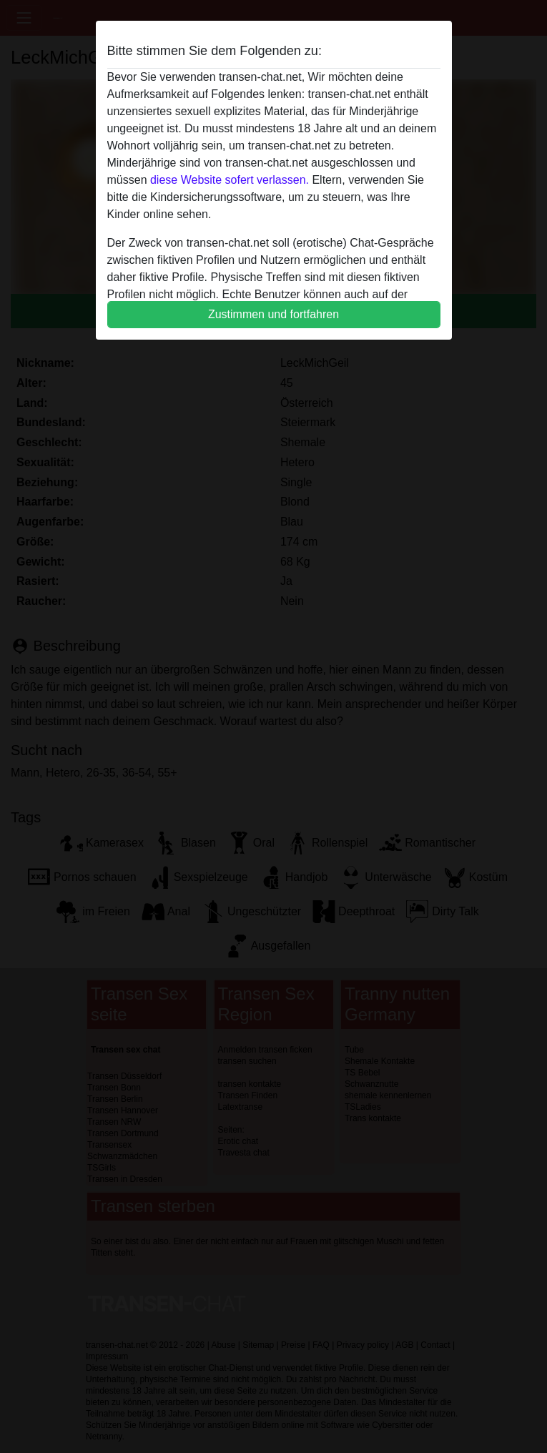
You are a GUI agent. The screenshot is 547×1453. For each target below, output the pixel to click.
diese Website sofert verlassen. (229, 180)
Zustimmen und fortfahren (273, 314)
